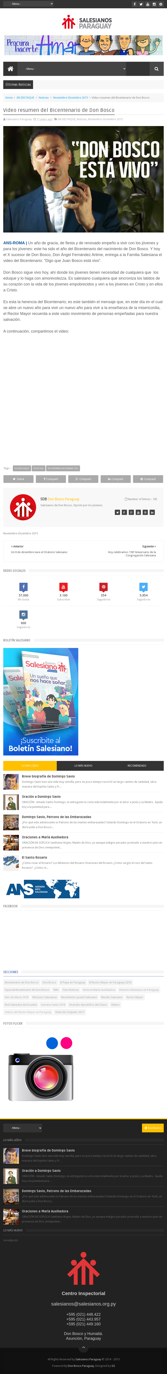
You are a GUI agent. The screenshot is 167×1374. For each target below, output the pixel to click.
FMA (56, 989)
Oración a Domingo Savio (41, 797)
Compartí (51, 479)
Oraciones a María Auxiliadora (45, 837)
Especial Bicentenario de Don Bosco (27, 989)
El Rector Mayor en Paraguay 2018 (110, 982)
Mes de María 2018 (16, 997)
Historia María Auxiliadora (99, 989)
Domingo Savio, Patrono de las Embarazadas (56, 817)
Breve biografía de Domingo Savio (48, 776)
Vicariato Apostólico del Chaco (88, 1004)
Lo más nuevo (83, 765)
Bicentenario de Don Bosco (22, 982)
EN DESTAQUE (25, 97)
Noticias (44, 97)
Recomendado (137, 765)
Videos (115, 1004)
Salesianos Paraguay (88, 1359)
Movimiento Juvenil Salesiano (79, 997)
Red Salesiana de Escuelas (21, 1004)
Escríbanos (153, 1128)
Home (9, 97)
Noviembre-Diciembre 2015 (70, 97)
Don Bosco (49, 982)
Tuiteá (18, 479)
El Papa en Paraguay (72, 982)
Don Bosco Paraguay (81, 1365)
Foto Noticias (71, 989)
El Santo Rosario (34, 858)
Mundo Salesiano (112, 997)
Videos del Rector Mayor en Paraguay (28, 1012)
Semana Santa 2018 (53, 1004)
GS (113, 1365)
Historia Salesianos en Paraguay (139, 989)
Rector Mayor (135, 997)
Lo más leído (30, 765)
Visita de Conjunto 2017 (69, 1012)
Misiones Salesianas (44, 997)
